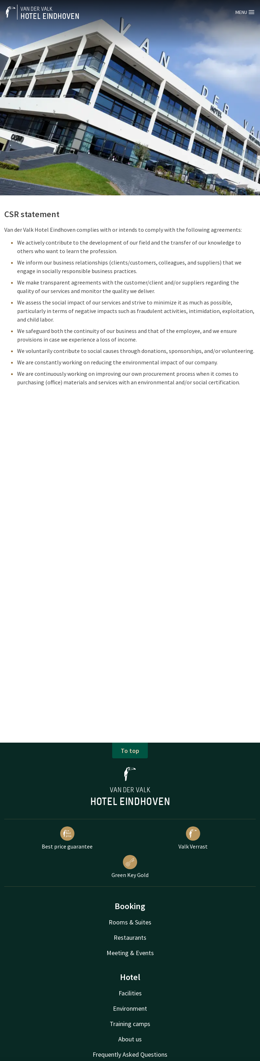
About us (130, 1039)
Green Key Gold (130, 866)
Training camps (130, 1024)
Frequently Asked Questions (130, 1054)
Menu (244, 12)
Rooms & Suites (130, 922)
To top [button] (130, 751)
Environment (130, 1008)
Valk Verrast (193, 838)
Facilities (130, 993)
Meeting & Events (130, 953)
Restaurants (130, 937)
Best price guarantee (67, 838)
